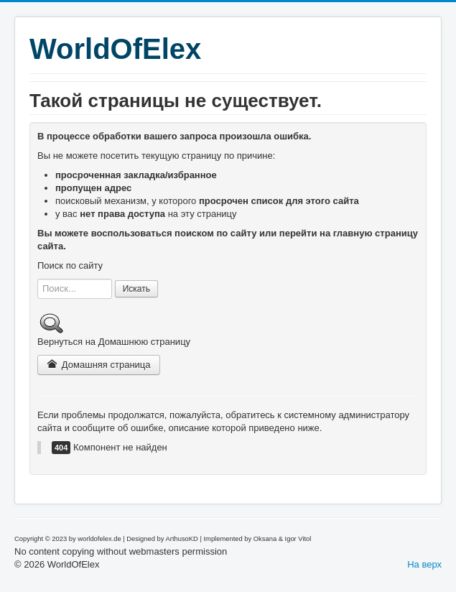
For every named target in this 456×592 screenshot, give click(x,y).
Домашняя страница (99, 364)
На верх (424, 564)
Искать (136, 289)
